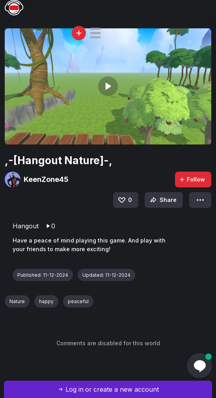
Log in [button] (74, 389)
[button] (95, 33)
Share (163, 200)
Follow (192, 179)
